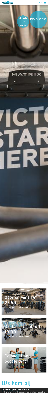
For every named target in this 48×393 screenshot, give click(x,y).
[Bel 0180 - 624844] (42, 2)
